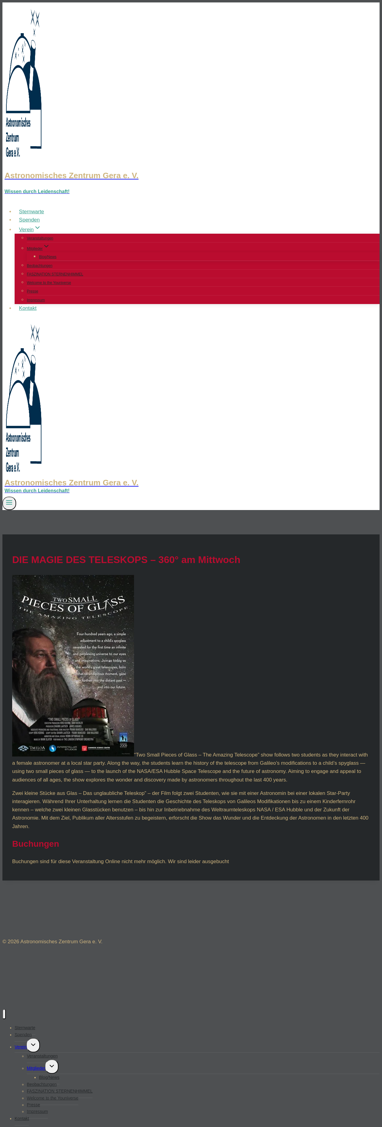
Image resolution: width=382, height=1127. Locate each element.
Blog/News (47, 257)
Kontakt (28, 308)
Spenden (29, 220)
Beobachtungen (39, 266)
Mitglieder (36, 1068)
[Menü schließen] (4, 1014)
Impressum (36, 300)
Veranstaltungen (40, 238)
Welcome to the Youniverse (49, 283)
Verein (21, 1046)
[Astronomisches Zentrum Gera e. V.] (191, 175)
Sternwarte (31, 211)
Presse (32, 291)
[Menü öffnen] (9, 503)
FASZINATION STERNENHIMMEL (55, 274)
